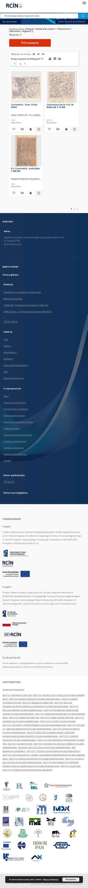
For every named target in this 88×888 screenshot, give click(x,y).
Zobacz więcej (11, 321)
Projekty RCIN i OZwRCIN (16, 409)
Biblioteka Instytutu (13, 298)
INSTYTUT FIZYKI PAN (71, 766)
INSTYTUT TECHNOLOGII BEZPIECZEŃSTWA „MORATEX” (28, 770)
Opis (6, 371)
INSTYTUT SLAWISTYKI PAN (20, 743)
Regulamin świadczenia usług (18, 434)
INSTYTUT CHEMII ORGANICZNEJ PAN (57, 717)
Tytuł (6, 339)
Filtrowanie (30, 43)
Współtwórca (10, 352)
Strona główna (11, 274)
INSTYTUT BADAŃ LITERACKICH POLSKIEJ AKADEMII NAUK (35, 699)
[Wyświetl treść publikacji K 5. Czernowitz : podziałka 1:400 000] (30, 193)
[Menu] (84, 2)
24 (33, 54)
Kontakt (7, 460)
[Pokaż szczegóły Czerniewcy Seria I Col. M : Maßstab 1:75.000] (74, 129)
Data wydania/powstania (16, 365)
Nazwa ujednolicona (13, 378)
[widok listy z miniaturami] (54, 59)
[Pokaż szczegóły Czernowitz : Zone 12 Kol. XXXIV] (38, 129)
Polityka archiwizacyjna (15, 441)
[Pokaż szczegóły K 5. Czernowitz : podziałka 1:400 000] (38, 193)
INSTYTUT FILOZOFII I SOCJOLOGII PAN (58, 721)
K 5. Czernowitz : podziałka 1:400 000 (25, 169)
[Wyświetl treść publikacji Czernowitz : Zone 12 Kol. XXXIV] (30, 129)
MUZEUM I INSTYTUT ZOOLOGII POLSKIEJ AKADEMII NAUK (44, 747)
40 (38, 54)
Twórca (7, 346)
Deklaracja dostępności (15, 454)
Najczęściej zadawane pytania (18, 422)
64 (43, 54)
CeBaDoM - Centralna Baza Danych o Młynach (26, 305)
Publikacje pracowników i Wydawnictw (22, 292)
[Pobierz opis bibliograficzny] (22, 129)
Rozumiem (71, 879)
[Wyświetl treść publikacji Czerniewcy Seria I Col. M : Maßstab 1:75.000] (66, 129)
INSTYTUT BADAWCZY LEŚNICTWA (37, 702)
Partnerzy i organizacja (15, 402)
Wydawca (8, 358)
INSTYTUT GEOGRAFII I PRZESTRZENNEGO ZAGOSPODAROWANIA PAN (34, 725)
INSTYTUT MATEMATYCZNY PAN (17, 695)
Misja (6, 396)
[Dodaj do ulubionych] (13, 129)
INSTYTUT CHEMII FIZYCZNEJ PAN (24, 717)
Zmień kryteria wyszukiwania (71, 21)
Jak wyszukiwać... (10, 21)
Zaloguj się (9, 481)
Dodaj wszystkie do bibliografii (27, 58)
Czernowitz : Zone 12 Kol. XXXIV (24, 105)
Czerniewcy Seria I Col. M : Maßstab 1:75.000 (60, 105)
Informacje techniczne (14, 415)
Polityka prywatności (14, 447)
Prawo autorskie (12, 428)
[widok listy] (59, 59)
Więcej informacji (50, 879)
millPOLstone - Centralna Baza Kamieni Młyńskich (27, 311)
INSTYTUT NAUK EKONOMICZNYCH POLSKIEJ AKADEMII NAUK (36, 758)
